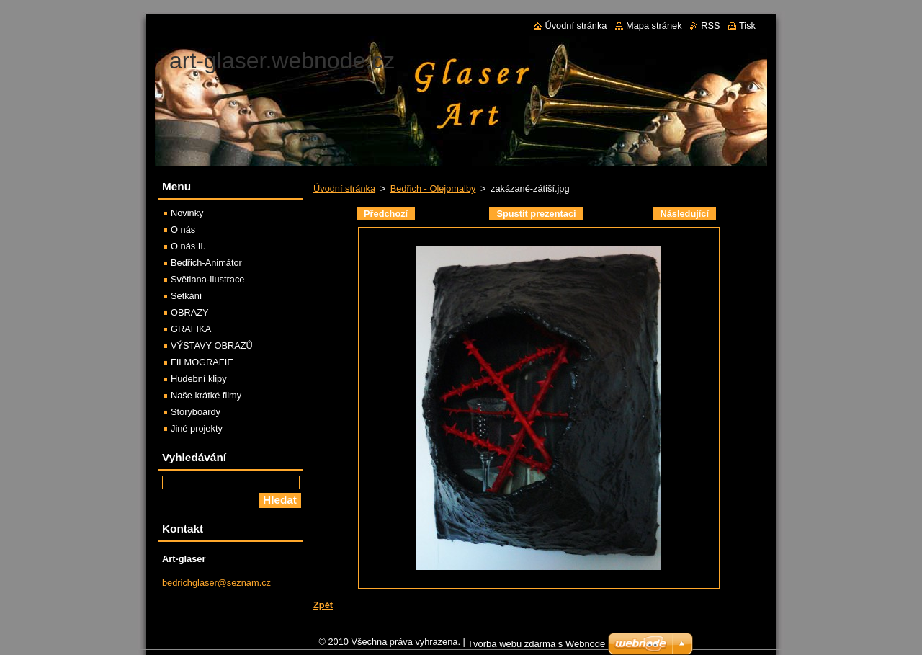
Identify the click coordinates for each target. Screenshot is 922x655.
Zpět (323, 605)
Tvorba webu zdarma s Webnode (536, 647)
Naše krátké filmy (206, 395)
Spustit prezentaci (536, 213)
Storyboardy (195, 411)
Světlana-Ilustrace (207, 279)
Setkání (186, 295)
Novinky (187, 213)
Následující (684, 213)
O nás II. (188, 246)
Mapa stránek (654, 25)
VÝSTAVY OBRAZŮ (212, 345)
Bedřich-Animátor (206, 262)
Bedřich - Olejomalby (433, 188)
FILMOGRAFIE (202, 362)
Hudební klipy (199, 378)
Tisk (747, 25)
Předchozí (386, 213)
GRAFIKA (191, 329)
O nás (183, 229)
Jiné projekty (197, 428)
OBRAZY (190, 312)
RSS (710, 25)
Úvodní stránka (344, 188)
